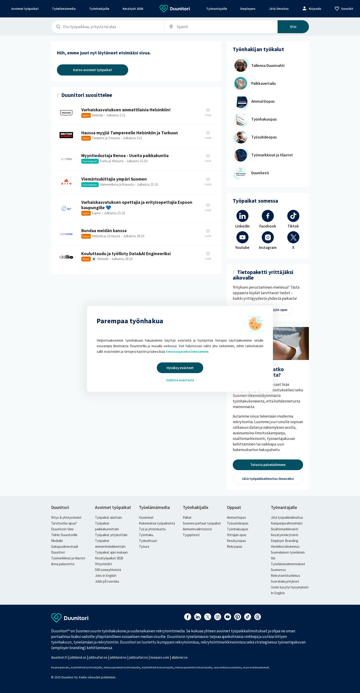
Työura (144, 546)
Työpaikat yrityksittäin (111, 535)
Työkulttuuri (148, 540)
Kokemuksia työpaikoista (157, 523)
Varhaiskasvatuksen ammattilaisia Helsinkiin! (136, 113)
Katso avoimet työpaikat (92, 70)
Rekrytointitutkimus (285, 575)
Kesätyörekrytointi (284, 535)
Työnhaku (146, 535)
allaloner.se (180, 657)
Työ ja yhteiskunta (152, 529)
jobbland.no (118, 657)
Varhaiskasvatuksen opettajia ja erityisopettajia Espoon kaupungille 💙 (136, 208)
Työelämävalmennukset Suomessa (288, 567)
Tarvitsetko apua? (64, 523)
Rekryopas (234, 546)
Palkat (187, 517)
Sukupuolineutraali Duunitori (64, 549)
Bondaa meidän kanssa (136, 234)
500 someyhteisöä (108, 570)
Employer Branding (284, 540)
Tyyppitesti (191, 535)
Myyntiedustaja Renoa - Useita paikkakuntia (136, 159)
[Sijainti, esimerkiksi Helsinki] (198, 27)
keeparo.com (160, 657)
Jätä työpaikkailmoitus (287, 517)
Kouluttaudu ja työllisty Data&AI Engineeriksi (136, 257)
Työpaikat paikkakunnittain (107, 526)
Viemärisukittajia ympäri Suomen (136, 182)
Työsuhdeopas (238, 523)
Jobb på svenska (107, 581)
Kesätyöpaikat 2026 (109, 558)
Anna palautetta (62, 564)
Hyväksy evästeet (180, 368)
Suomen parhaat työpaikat (202, 523)
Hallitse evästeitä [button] (180, 380)
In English (278, 593)
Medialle (57, 540)
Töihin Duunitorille (64, 535)
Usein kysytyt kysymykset (290, 587)
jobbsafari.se (98, 657)
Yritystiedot (103, 564)
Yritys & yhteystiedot (66, 517)
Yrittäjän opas (236, 535)
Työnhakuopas (237, 529)
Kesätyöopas (236, 540)
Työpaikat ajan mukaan (111, 552)
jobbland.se (78, 657)
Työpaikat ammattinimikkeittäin (110, 543)
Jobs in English (105, 575)
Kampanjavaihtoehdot (287, 523)
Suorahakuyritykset (285, 581)
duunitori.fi (59, 657)
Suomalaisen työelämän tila (288, 555)
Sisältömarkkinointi (284, 529)
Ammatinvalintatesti (197, 529)
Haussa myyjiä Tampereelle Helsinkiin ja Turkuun (136, 136)
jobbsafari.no (138, 657)
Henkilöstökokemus (285, 546)
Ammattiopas (236, 517)
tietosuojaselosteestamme (187, 351)
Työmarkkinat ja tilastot (68, 558)
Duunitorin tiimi (62, 529)
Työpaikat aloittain (108, 517)
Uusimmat (146, 517)
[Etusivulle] (175, 11)
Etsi (293, 26)
